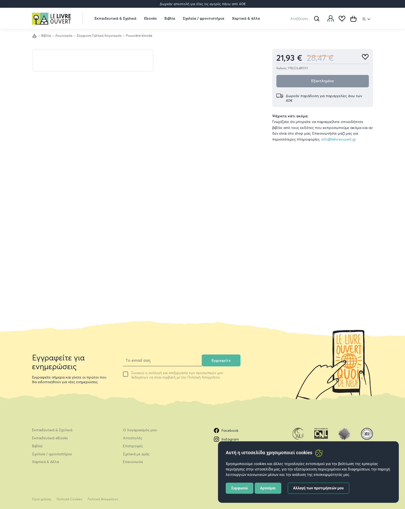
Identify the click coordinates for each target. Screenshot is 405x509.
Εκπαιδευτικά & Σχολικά (115, 18)
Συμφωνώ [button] (239, 488)
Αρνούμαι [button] (268, 488)
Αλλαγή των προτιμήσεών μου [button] (318, 488)
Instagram (226, 439)
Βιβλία (170, 18)
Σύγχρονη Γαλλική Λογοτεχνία (99, 35)
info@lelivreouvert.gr (338, 139)
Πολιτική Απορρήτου (103, 499)
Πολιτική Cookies (69, 499)
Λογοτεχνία (63, 35)
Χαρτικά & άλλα (246, 18)
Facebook (226, 430)
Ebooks (150, 18)
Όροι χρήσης (41, 499)
